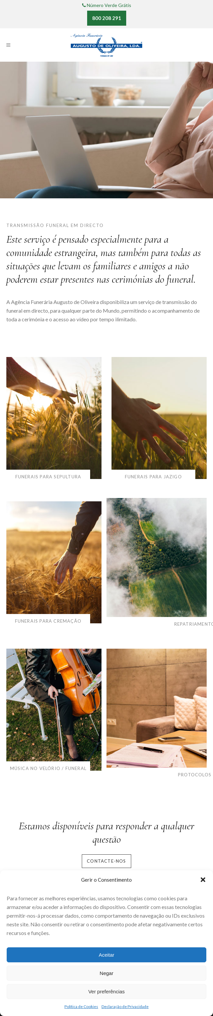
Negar (107, 973)
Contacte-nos (106, 861)
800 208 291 (106, 18)
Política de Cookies (81, 1006)
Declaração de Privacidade (125, 1006)
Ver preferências (106, 991)
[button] (203, 879)
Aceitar (107, 955)
